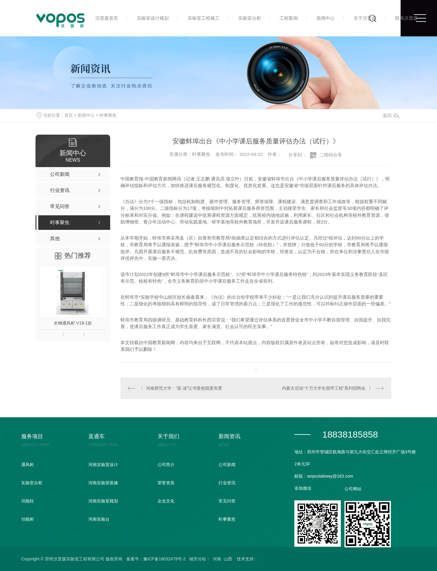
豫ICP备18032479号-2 (164, 558)
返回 (391, 115)
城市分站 (197, 558)
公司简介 (166, 464)
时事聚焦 (108, 115)
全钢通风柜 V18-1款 (73, 323)
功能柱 (27, 501)
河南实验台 (99, 519)
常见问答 (226, 501)
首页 (68, 115)
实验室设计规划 (153, 18)
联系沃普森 (406, 18)
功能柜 (27, 519)
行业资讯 (226, 482)
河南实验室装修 (103, 482)
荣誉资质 (166, 482)
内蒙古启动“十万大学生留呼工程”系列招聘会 (323, 388)
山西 (228, 558)
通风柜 (27, 464)
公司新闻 (226, 464)
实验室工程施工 (203, 18)
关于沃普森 (365, 18)
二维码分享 (330, 154)
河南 (217, 558)
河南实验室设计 (103, 464)
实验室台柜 (249, 18)
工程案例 (288, 18)
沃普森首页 (106, 18)
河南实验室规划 (103, 501)
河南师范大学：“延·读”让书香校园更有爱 (184, 388)
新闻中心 (326, 18)
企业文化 (166, 501)
